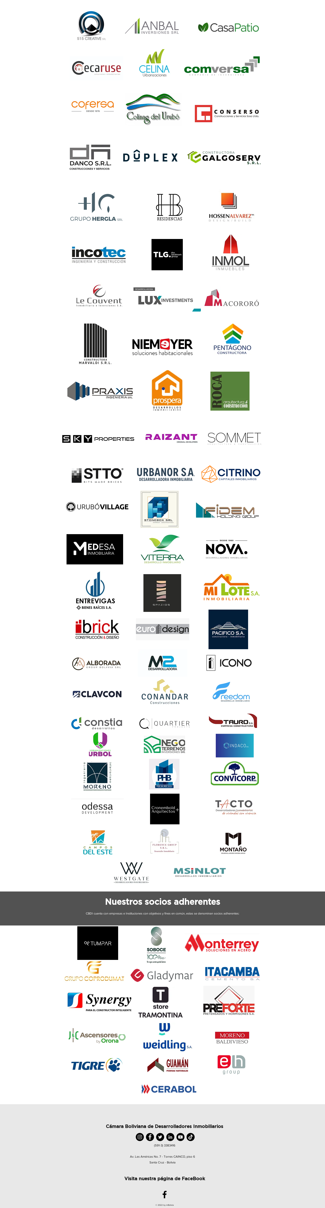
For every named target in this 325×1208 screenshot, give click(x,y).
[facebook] (165, 1195)
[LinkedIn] (170, 1137)
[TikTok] (191, 1137)
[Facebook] (150, 1137)
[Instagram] (140, 1137)
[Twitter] (160, 1137)
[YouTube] (180, 1137)
